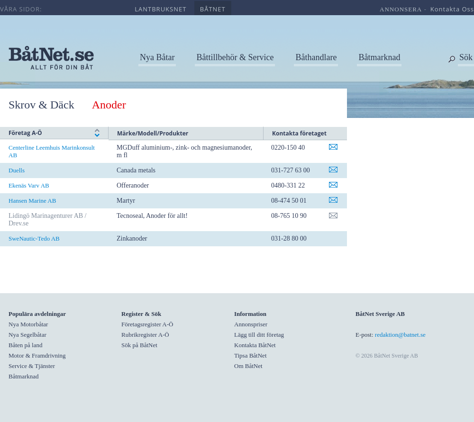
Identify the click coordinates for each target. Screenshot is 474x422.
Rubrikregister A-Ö (145, 334)
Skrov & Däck (41, 105)
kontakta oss (452, 9)
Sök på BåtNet (139, 345)
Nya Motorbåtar (28, 324)
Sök (466, 57)
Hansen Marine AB (32, 200)
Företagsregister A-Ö (147, 324)
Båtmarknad (379, 57)
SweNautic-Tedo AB (34, 238)
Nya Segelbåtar (27, 334)
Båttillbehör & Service (234, 57)
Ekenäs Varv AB (29, 185)
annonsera (401, 9)
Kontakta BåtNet (255, 345)
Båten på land (25, 345)
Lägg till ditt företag (259, 334)
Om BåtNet (248, 365)
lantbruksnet (160, 9)
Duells (17, 170)
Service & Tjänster (32, 365)
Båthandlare (316, 57)
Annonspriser (250, 324)
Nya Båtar (157, 57)
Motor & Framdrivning (37, 355)
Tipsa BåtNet (250, 355)
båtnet (213, 9)
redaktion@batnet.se (400, 334)
